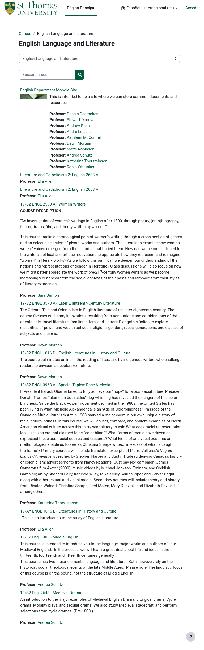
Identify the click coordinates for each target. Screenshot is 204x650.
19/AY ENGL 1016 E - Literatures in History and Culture (68, 511)
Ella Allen (45, 181)
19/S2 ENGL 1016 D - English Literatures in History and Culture (75, 353)
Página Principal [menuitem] (81, 8)
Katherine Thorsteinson (87, 161)
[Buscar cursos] (47, 74)
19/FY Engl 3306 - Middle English (49, 537)
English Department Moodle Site (48, 90)
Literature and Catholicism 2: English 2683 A (59, 174)
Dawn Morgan (79, 143)
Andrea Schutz (79, 155)
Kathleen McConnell (84, 137)
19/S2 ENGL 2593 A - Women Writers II (54, 204)
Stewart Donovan (81, 119)
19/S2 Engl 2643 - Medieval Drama (50, 592)
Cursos (25, 33)
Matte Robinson (80, 149)
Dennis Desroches (82, 114)
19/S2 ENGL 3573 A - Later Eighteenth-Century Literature (70, 303)
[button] (149, 8)
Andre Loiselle (79, 131)
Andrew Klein (78, 125)
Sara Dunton (48, 295)
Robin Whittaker (80, 166)
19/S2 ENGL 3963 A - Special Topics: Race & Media (65, 384)
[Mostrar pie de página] (191, 637)
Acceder (192, 8)
